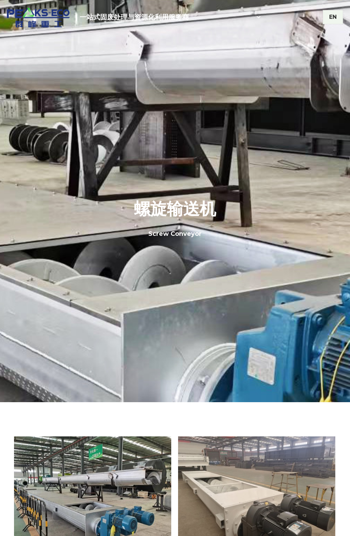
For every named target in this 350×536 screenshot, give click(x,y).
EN (333, 17)
